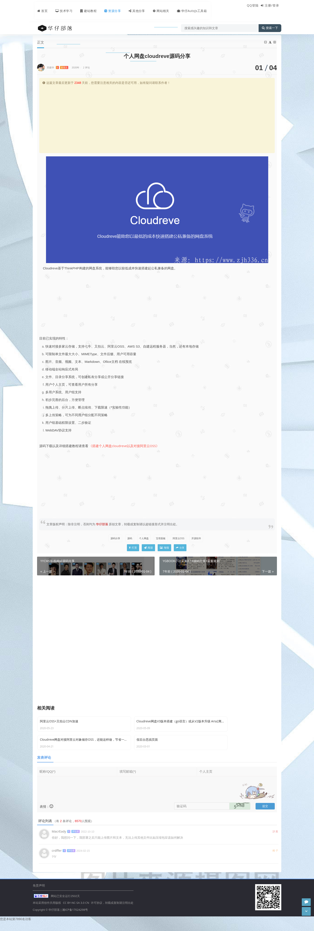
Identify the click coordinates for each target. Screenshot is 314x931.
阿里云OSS (179, 538)
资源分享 (110, 6)
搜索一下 (270, 18)
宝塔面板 (161, 538)
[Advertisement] (157, 118)
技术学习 (60, 6)
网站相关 (159, 6)
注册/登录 (272, 5)
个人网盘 (143, 538)
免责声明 (39, 894)
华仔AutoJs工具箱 (190, 6)
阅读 (148, 549)
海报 (164, 549)
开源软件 (198, 538)
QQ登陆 (253, 5)
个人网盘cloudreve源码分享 (113, 30)
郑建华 (57, 67)
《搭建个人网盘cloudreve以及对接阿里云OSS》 (124, 446)
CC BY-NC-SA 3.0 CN (76, 912)
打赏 (133, 549)
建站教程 (85, 6)
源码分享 (84, 30)
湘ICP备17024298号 (75, 919)
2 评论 (86, 67)
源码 (127, 538)
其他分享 (134, 6)
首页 (38, 6)
